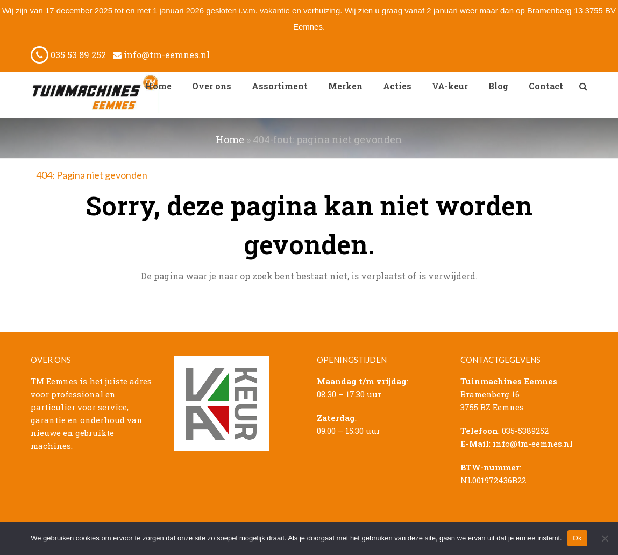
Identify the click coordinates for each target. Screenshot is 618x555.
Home (230, 139)
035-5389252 (525, 430)
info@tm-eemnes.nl (161, 54)
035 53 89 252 (68, 54)
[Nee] (604, 538)
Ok (577, 538)
